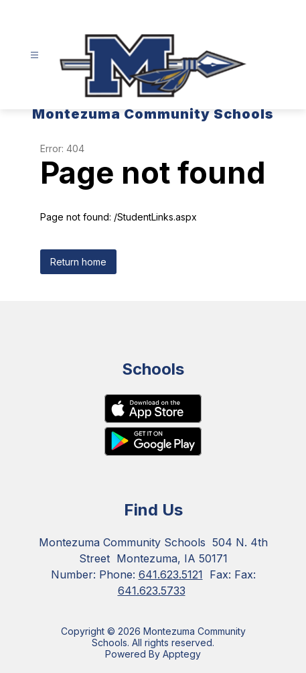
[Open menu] (34, 55)
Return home (78, 261)
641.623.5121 (171, 574)
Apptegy (182, 654)
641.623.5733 (151, 590)
